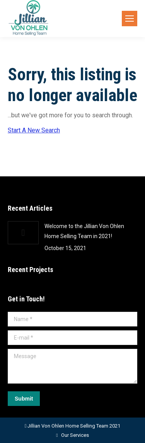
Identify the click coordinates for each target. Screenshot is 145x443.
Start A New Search (34, 130)
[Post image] (23, 232)
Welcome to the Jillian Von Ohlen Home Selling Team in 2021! (84, 231)
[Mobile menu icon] (129, 18)
